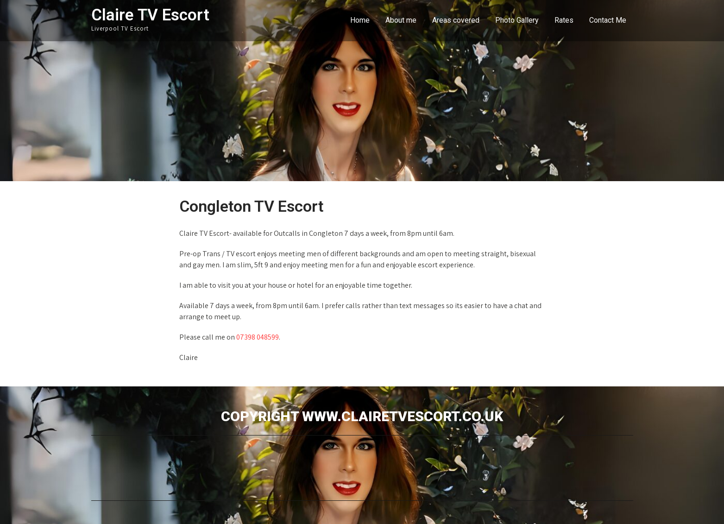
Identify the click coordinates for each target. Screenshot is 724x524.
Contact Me (607, 20)
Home (360, 20)
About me (400, 20)
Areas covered (455, 20)
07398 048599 (257, 337)
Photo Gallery (517, 20)
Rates (563, 20)
